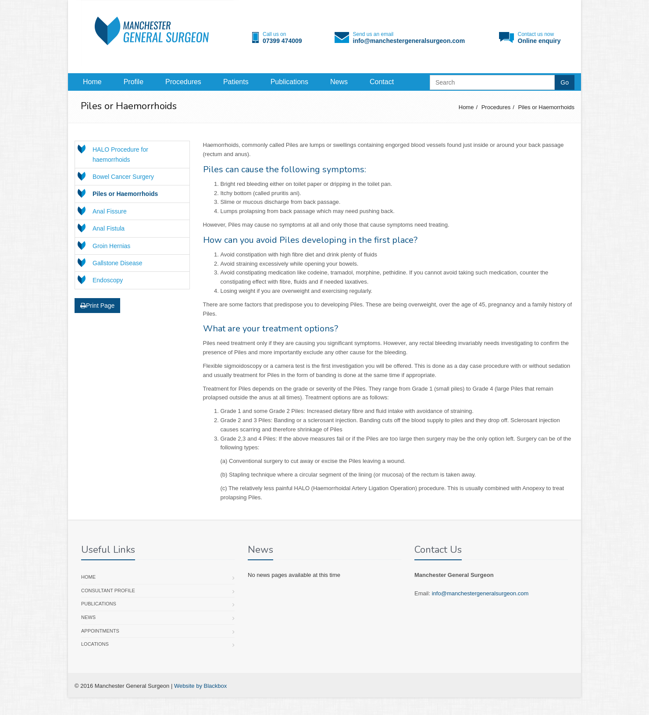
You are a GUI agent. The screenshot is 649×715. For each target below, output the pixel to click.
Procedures (183, 81)
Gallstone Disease (118, 263)
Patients (236, 81)
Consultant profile (108, 590)
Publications (289, 81)
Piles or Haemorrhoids (546, 107)
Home (92, 81)
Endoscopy (108, 280)
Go (564, 82)
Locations (95, 644)
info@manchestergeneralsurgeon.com (409, 40)
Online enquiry (539, 40)
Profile (133, 81)
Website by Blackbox (200, 686)
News (339, 81)
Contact (382, 81)
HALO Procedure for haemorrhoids (120, 154)
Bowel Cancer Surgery (123, 176)
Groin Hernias (111, 245)
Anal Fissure (110, 211)
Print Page (97, 305)
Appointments (100, 630)
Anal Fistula (109, 228)
